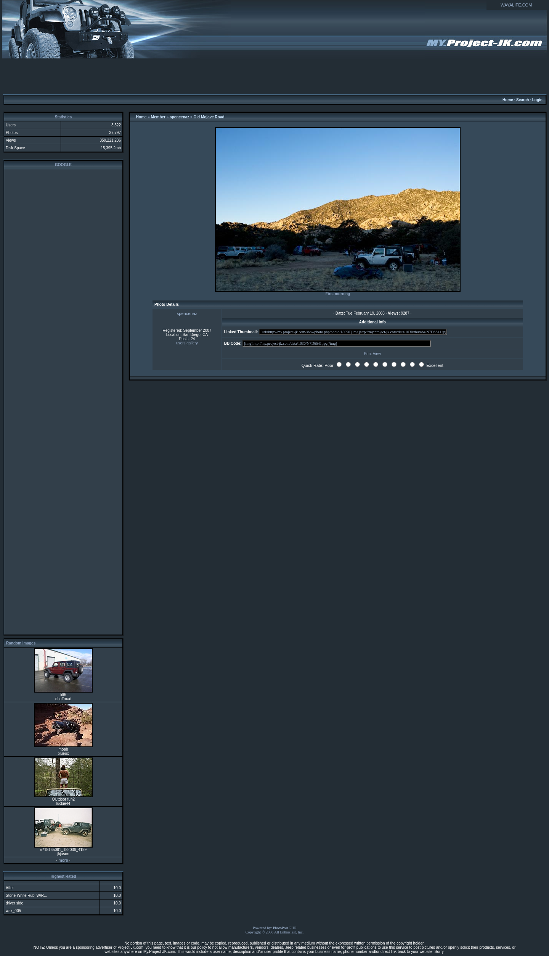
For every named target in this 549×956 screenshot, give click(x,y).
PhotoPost (281, 928)
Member (158, 117)
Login (537, 100)
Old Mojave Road (208, 117)
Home (507, 100)
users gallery (187, 343)
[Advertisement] (274, 76)
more (63, 860)
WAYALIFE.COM (516, 5)
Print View (372, 354)
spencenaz (179, 117)
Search (522, 100)
